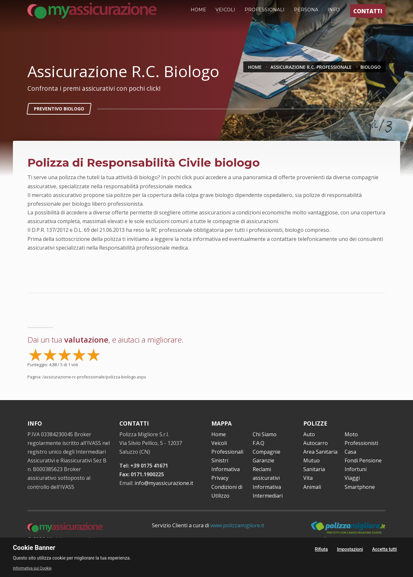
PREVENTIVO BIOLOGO (59, 109)
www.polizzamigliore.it (237, 525)
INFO (333, 10)
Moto (351, 434)
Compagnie (266, 451)
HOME (198, 10)
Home (218, 434)
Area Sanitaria (320, 451)
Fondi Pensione (363, 460)
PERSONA (306, 10)
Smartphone (360, 486)
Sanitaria (314, 469)
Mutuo (311, 460)
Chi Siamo (265, 434)
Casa (350, 451)
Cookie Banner (34, 547)
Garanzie (263, 460)
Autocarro (315, 443)
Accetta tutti (384, 549)
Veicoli (219, 443)
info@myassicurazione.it (164, 483)
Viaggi (352, 477)
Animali (312, 486)
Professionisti (361, 443)
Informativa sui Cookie (32, 568)
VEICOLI (225, 10)
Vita (308, 477)
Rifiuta (321, 549)
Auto (309, 434)
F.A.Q (258, 443)
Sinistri (219, 460)
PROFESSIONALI (265, 10)
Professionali (227, 451)
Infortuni (356, 469)
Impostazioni (350, 549)
